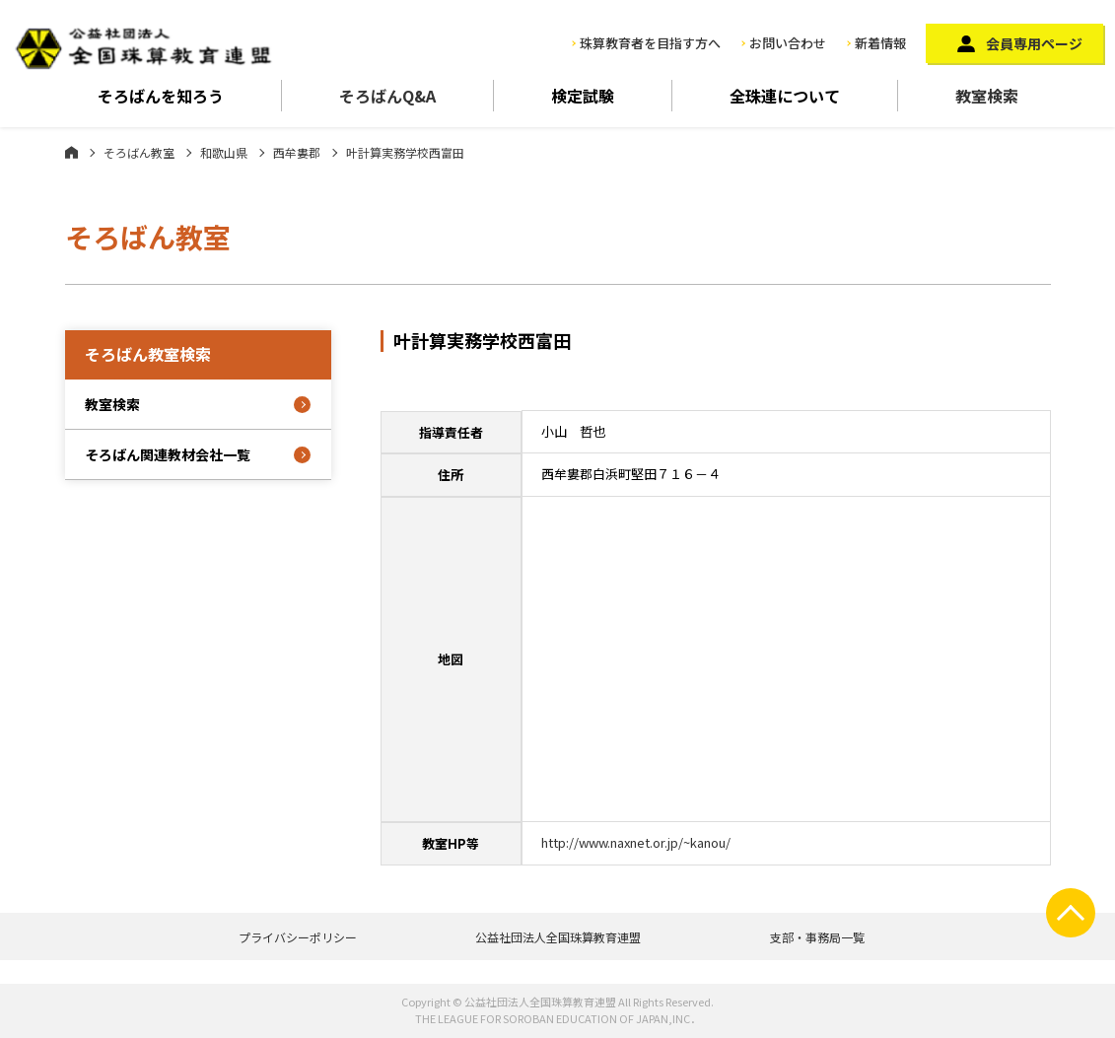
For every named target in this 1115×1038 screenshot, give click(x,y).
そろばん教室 (139, 152)
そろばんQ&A (387, 95)
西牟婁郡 (296, 152)
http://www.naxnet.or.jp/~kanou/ (636, 842)
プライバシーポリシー (298, 937)
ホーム (71, 152)
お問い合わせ (787, 43)
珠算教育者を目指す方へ (650, 43)
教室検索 (986, 95)
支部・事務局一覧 (817, 937)
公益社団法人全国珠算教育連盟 (558, 937)
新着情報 (880, 43)
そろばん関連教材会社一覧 (167, 454)
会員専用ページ (1034, 43)
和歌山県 (223, 152)
